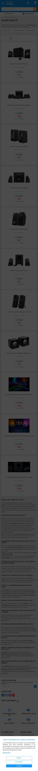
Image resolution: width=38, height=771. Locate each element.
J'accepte (19, 766)
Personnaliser (19, 762)
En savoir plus (6, 752)
